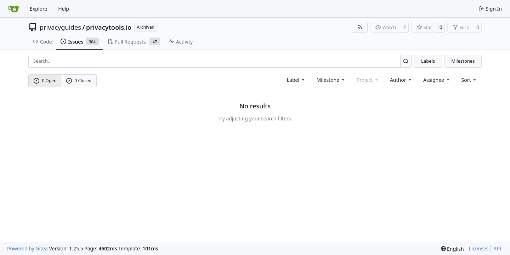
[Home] (13, 8)
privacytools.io (108, 27)
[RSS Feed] (360, 27)
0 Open (45, 81)
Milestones (463, 61)
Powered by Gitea (27, 248)
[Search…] (406, 61)
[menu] (469, 80)
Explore (38, 8)
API (497, 248)
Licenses (479, 248)
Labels (428, 61)
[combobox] (296, 80)
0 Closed (79, 81)
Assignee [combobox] (436, 79)
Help (63, 8)
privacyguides (60, 27)
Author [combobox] (401, 79)
